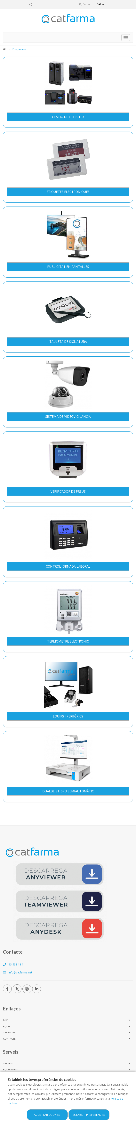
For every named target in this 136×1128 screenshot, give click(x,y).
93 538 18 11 (14, 964)
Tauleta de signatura (68, 341)
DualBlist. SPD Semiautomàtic (68, 791)
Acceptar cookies (47, 1115)
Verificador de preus (68, 491)
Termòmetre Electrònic (68, 641)
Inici (5, 1020)
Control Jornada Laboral (68, 566)
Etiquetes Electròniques (68, 192)
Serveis (8, 1063)
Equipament (19, 49)
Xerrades (9, 1032)
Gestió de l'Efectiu (68, 117)
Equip (6, 1026)
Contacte (9, 1038)
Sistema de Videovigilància (68, 416)
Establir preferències (89, 1115)
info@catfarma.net (17, 972)
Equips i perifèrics (68, 716)
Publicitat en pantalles (68, 267)
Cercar (84, 4)
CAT (101, 4)
